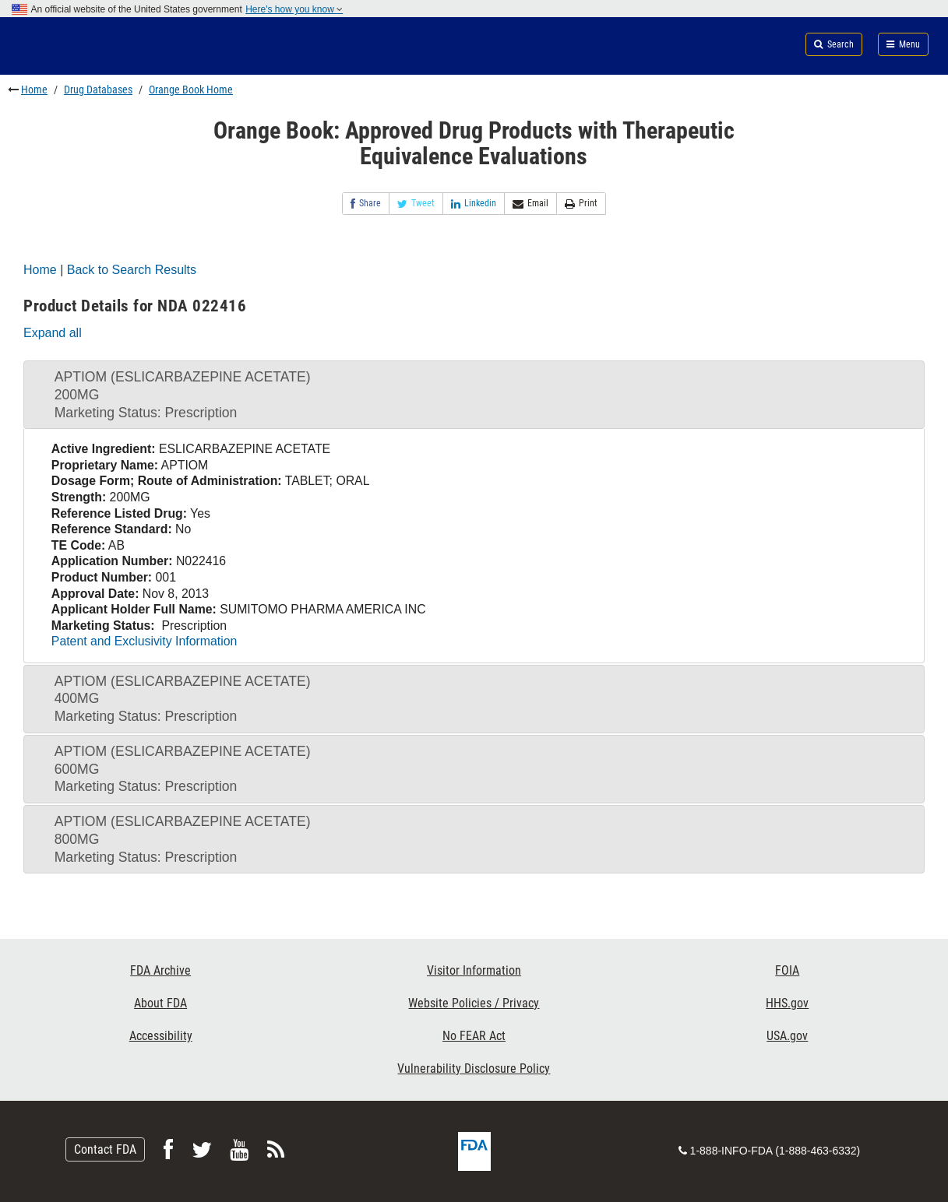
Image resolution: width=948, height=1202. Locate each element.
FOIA (787, 970)
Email (530, 203)
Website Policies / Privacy (473, 1003)
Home (34, 89)
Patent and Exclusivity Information (144, 641)
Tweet (416, 203)
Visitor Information (474, 970)
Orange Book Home (191, 89)
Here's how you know (294, 9)
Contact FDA (105, 1149)
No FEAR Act (474, 1035)
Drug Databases (98, 89)
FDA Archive (160, 970)
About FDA (160, 1003)
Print (581, 203)
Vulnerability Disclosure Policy (473, 1068)
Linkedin (473, 203)
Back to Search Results (131, 269)
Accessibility (160, 1035)
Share (366, 203)
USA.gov (787, 1035)
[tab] (474, 394)
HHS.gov (787, 1003)
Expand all (52, 332)
